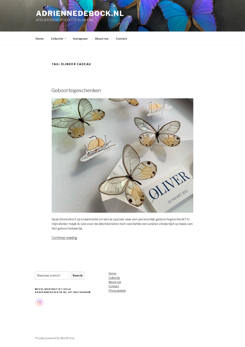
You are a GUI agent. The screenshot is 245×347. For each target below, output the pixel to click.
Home (40, 38)
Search (77, 275)
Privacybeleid (117, 290)
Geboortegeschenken (76, 90)
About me (102, 38)
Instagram (80, 38)
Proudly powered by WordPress (55, 338)
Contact (121, 38)
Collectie (59, 38)
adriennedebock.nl (80, 13)
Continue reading (64, 238)
